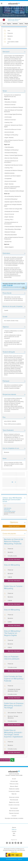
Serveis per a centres (14, 797)
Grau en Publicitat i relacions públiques (11, 658)
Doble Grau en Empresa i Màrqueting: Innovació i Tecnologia (14, 705)
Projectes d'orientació (14, 813)
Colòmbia (14, 831)
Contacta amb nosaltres (14, 791)
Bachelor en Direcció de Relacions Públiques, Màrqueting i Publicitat (13, 541)
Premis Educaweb (14, 799)
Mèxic (14, 835)
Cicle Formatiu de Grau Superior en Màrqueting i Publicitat (14, 678)
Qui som (14, 778)
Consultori (14, 815)
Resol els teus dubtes (14, 810)
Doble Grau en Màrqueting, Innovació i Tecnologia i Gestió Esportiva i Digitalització (13, 733)
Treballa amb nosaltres (14, 788)
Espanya (14, 827)
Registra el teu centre (14, 802)
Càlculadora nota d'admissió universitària (14, 818)
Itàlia (14, 833)
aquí (16, 852)
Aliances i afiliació (14, 786)
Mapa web (14, 794)
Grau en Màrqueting (12, 565)
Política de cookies (14, 783)
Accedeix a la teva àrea (14, 804)
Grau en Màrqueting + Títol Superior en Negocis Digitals (12, 633)
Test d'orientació (14, 808)
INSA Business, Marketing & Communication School (14, 20)
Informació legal (14, 781)
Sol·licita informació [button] (14, 559)
